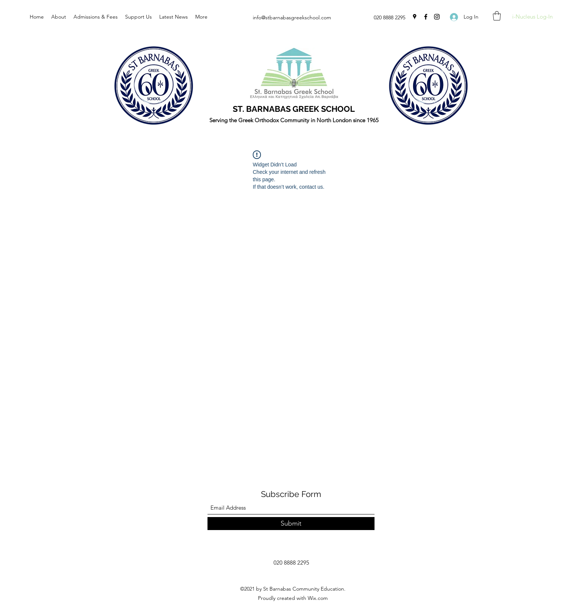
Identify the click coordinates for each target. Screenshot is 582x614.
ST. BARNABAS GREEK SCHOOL (294, 109)
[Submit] (291, 523)
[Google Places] (414, 16)
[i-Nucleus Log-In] (532, 17)
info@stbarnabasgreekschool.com (292, 17)
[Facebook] (425, 16)
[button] (497, 15)
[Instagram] (437, 16)
